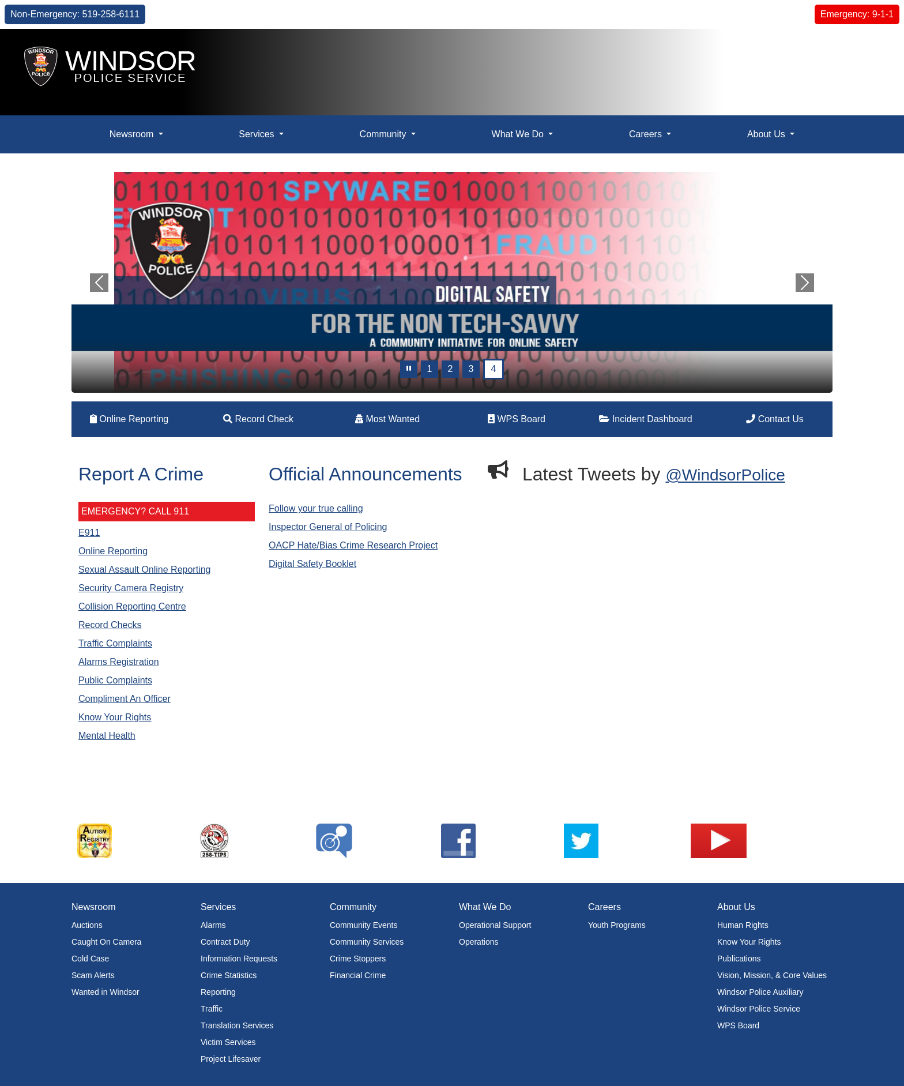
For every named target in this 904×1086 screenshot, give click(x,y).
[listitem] (133, 841)
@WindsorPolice (725, 475)
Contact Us (775, 419)
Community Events (363, 925)
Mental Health (106, 736)
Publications (739, 958)
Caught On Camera (106, 941)
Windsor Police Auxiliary (760, 992)
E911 (89, 533)
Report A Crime (141, 474)
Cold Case (90, 958)
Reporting (218, 992)
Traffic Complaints (115, 643)
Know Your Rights (114, 717)
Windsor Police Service (758, 1008)
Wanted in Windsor (105, 992)
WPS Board (516, 419)
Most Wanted (387, 419)
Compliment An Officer (124, 699)
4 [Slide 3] (493, 369)
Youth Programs (617, 925)
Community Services (367, 941)
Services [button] (258, 134)
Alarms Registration (118, 662)
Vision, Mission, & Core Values (772, 975)
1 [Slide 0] (429, 369)
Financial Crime (358, 975)
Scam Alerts (93, 975)
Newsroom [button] (133, 134)
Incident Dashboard (645, 419)
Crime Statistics (229, 975)
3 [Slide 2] (471, 369)
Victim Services (228, 1042)
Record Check (258, 419)
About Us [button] (767, 134)
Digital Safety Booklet (312, 564)
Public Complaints (115, 680)
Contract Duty (225, 941)
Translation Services (237, 1025)
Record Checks (109, 625)
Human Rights (743, 925)
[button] (869, 50)
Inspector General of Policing (328, 527)
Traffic (212, 1008)
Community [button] (384, 134)
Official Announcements (365, 474)
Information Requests (239, 958)
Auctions (87, 925)
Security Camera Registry (130, 588)
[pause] (408, 369)
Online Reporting (129, 419)
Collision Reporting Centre (132, 606)
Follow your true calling (316, 508)
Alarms (213, 925)
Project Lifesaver (231, 1059)
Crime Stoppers (358, 958)
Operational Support (495, 925)
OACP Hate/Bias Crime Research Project (353, 545)
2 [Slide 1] (450, 369)
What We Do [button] (519, 134)
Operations (478, 941)
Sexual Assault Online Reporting (144, 569)
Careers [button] (646, 134)
